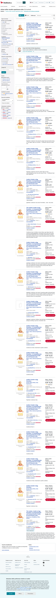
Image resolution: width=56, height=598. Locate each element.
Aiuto (53, 2)
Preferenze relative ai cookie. (25, 587)
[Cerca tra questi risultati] (35, 18)
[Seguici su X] (43, 565)
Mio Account (41, 2)
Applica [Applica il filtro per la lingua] (3, 72)
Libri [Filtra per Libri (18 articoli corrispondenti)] (3, 22)
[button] (54, 18)
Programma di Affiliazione (17, 565)
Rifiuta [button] (20, 593)
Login (36, 2)
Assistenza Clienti (36, 564)
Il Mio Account (8, 566)
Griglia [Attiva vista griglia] (27, 15)
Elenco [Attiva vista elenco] (21, 15)
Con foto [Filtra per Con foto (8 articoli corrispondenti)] (4, 63)
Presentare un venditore (19, 567)
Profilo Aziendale (27, 562)
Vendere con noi (52, 6)
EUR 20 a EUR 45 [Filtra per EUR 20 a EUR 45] (5, 80)
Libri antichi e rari (22, 6)
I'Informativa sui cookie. (21, 588)
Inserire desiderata (5, 550)
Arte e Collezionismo (34, 6)
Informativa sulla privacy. (25, 589)
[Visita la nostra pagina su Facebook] (43, 563)
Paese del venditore (5, 103)
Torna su (28, 556)
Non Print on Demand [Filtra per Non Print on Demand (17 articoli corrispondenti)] (7, 64)
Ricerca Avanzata (4, 6)
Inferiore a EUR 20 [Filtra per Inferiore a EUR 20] (5, 79)
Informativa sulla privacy (27, 569)
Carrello (7, 570)
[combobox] (19, 2)
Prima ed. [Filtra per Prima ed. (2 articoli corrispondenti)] (4, 58)
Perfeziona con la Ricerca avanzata (31, 11)
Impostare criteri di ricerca (34, 549)
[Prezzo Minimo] (3, 87)
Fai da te (35, 562)
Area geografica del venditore (5, 100)
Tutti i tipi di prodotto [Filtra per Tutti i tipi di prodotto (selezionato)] (6, 20)
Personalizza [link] (30, 593)
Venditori (43, 6)
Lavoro (25, 566)
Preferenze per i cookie (28, 571)
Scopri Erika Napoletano (28, 51)
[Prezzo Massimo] (3, 89)
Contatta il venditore (30, 40)
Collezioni (13, 6)
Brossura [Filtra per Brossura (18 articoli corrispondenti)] (4, 54)
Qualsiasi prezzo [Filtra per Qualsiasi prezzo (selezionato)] (5, 77)
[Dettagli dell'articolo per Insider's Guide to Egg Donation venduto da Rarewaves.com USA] (20, 385)
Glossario (31, 548)
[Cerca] (24, 2)
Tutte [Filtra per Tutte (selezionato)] (3, 51)
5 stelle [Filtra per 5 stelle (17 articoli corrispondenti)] (7, 118)
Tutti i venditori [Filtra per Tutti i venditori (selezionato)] (6, 107)
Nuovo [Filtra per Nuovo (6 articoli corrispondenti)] (4, 39)
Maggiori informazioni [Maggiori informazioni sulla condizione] (6, 37)
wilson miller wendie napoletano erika (14, 11)
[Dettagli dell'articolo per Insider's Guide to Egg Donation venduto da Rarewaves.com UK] (20, 491)
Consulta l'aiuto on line (33, 546)
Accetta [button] (10, 593)
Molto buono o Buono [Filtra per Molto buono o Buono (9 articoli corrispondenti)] (7, 44)
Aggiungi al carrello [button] (50, 37)
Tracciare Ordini (8, 568)
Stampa (25, 564)
